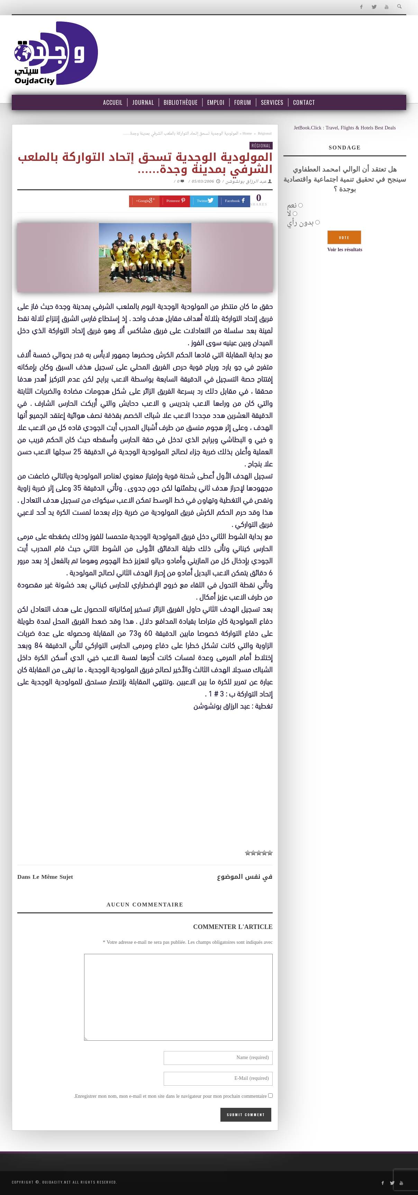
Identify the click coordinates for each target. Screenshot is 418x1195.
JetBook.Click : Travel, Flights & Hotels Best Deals (345, 128)
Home (247, 133)
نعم (292, 205)
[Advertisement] (145, 794)
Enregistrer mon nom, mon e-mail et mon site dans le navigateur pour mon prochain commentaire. (170, 1096)
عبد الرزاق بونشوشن (246, 181)
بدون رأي (300, 222)
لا (289, 214)
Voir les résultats (344, 250)
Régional (265, 133)
